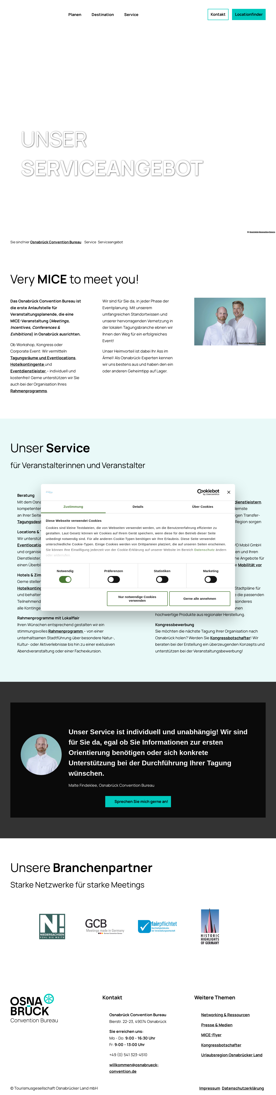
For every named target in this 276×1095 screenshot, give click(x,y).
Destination (103, 14)
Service (131, 14)
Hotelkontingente (27, 364)
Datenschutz (204, 550)
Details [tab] (138, 506)
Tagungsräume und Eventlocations (42, 357)
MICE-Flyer (211, 1034)
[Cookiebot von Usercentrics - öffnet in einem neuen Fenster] (200, 492)
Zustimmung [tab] (73, 506)
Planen (74, 14)
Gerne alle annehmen (199, 598)
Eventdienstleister (28, 370)
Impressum (209, 1088)
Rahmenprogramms (28, 390)
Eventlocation (30, 545)
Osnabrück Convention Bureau (55, 242)
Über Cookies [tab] (202, 506)
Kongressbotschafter (230, 637)
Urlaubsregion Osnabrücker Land (231, 1054)
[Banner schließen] (228, 492)
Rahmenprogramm (66, 631)
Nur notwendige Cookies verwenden (137, 598)
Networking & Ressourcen (225, 1014)
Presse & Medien (216, 1024)
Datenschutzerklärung (243, 1088)
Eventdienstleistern (242, 501)
